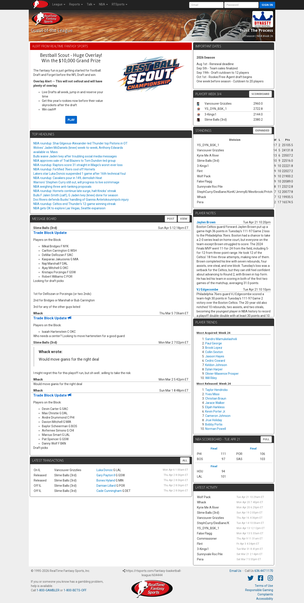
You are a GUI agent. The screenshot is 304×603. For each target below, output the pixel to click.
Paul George (213, 343)
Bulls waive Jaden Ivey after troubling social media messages (75, 156)
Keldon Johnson (216, 365)
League (58, 4)
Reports (76, 4)
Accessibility (264, 598)
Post (170, 218)
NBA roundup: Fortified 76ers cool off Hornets (64, 169)
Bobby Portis (213, 424)
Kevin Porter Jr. (215, 411)
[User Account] (206, 5)
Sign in (267, 4)
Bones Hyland (105, 480)
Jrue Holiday (213, 420)
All (184, 460)
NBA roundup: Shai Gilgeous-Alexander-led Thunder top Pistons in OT (80, 143)
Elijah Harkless (215, 407)
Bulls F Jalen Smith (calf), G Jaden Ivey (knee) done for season (75, 195)
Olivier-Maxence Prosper (222, 373)
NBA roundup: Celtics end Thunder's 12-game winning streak (74, 204)
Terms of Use (264, 585)
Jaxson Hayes (214, 356)
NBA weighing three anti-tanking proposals (62, 186)
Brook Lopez (213, 347)
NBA (103, 4)
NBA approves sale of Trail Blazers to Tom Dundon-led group (74, 160)
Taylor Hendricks (216, 390)
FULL (266, 439)
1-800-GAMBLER (48, 590)
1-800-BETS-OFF (75, 590)
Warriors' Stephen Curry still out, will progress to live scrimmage (76, 182)
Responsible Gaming (259, 590)
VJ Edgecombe (207, 289)
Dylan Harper (214, 369)
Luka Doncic (104, 470)
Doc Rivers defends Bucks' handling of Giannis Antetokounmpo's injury (81, 199)
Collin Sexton (214, 352)
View (183, 218)
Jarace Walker (215, 403)
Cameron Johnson (217, 415)
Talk (91, 4)
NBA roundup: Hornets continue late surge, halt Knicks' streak (74, 191)
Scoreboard (260, 94)
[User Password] (241, 5)
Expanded (262, 130)
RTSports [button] (119, 4)
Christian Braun (215, 398)
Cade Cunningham (109, 491)
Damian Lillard (106, 485)
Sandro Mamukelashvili (221, 339)
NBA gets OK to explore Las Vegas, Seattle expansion (69, 208)
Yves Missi (212, 394)
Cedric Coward (215, 360)
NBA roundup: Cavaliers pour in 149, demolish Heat (67, 178)
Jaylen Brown (206, 222)
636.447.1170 (263, 571)
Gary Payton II (105, 475)
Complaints (265, 594)
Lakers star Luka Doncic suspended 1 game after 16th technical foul (79, 173)
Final (214, 448)
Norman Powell (215, 428)
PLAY (71, 120)
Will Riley (211, 378)
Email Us (235, 571)
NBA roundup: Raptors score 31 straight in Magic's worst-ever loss (78, 165)
